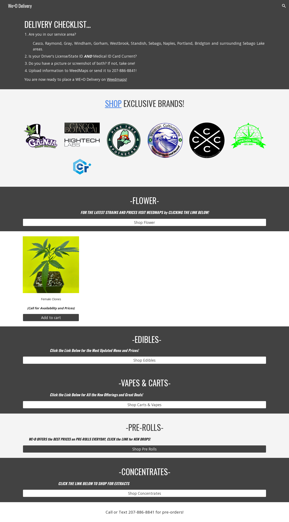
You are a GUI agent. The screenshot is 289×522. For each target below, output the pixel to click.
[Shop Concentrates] (144, 493)
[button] (284, 6)
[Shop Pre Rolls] (144, 449)
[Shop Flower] (144, 222)
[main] (144, 50)
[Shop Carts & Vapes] (144, 405)
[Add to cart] (51, 318)
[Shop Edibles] (144, 360)
